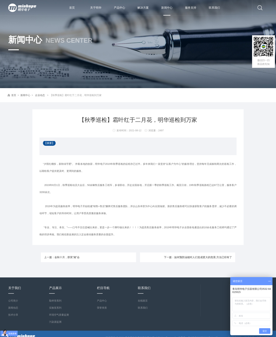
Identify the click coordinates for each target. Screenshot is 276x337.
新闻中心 (166, 11)
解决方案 (143, 7)
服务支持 (190, 7)
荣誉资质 (102, 332)
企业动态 (40, 95)
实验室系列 (55, 332)
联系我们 (214, 7)
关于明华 (95, 7)
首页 (72, 7)
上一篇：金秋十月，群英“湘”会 (83, 257)
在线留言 (143, 325)
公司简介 (13, 325)
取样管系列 (55, 325)
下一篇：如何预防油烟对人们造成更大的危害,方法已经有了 (180, 257)
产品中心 (119, 7)
